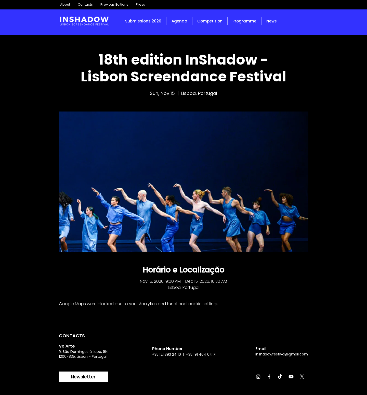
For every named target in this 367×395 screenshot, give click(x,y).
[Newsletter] (83, 377)
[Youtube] (291, 376)
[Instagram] (258, 376)
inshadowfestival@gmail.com (281, 354)
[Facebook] (269, 376)
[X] (302, 376)
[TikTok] (280, 376)
